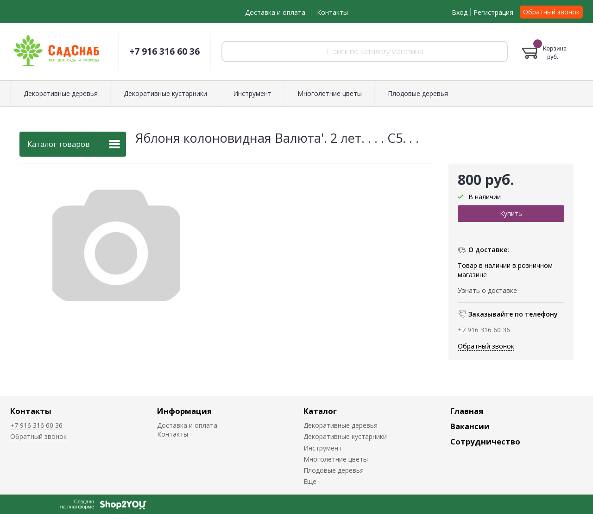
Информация (184, 411)
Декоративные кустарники (165, 93)
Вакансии (470, 426)
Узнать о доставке (487, 290)
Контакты (332, 12)
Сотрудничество (485, 441)
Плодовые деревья (418, 93)
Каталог (320, 411)
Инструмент (252, 93)
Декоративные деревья (61, 93)
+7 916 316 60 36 (164, 51)
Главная (466, 411)
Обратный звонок (551, 11)
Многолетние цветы (329, 93)
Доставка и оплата (275, 12)
